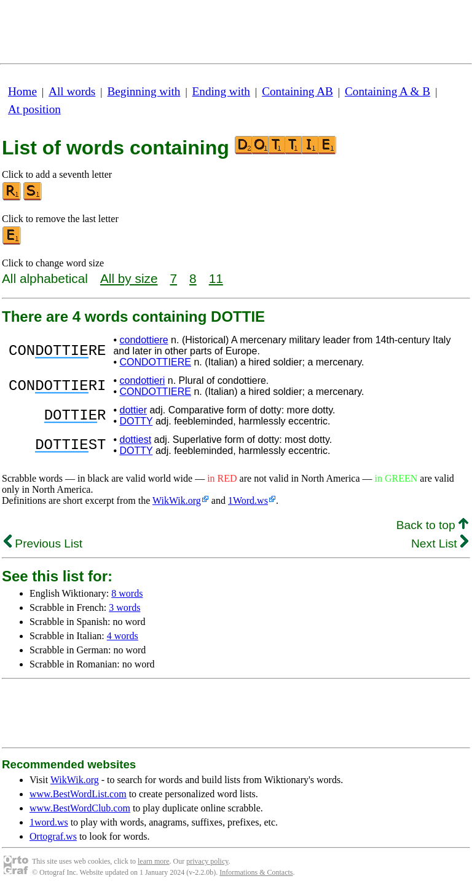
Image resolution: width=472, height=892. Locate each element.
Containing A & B (387, 91)
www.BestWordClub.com (80, 808)
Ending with (221, 91)
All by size (129, 278)
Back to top (432, 525)
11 (216, 278)
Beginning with (144, 91)
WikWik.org (176, 500)
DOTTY (135, 421)
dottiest (135, 439)
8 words (127, 593)
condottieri (142, 380)
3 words (124, 607)
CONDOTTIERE (155, 362)
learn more (154, 861)
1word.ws (49, 822)
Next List (439, 543)
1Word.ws (248, 500)
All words (72, 91)
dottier (132, 410)
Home (22, 91)
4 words (122, 636)
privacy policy (207, 861)
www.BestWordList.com (78, 794)
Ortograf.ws (53, 836)
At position (34, 109)
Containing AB (297, 91)
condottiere (143, 340)
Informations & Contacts (256, 872)
